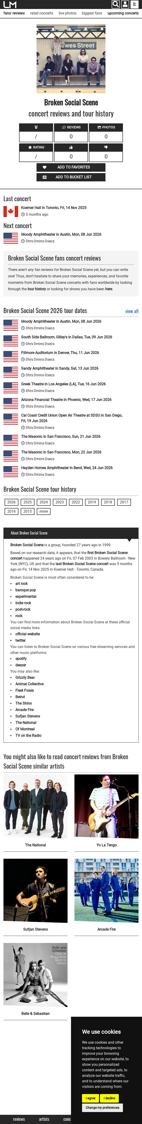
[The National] (35, 806)
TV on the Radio (28, 735)
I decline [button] (109, 1098)
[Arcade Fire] (106, 891)
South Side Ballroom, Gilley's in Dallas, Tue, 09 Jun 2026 (66, 337)
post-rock (22, 609)
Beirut (20, 697)
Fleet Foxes (24, 690)
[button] (125, 5)
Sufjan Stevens (27, 716)
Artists (44, 1119)
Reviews (19, 1119)
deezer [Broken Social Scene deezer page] (20, 665)
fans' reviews (14, 13)
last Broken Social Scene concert (82, 564)
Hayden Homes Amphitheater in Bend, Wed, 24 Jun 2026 (67, 468)
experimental (25, 596)
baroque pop (25, 590)
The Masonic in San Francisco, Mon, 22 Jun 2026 (61, 452)
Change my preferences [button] (102, 1107)
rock (18, 616)
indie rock (23, 603)
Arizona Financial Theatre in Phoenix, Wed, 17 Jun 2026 (66, 400)
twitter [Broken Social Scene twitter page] (20, 640)
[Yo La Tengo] (106, 806)
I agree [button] (90, 1098)
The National (25, 722)
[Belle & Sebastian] (35, 975)
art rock (21, 583)
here (108, 289)
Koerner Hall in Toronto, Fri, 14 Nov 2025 (53, 208)
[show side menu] (135, 4)
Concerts (70, 1119)
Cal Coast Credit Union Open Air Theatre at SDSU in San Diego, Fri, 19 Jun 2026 (71, 418)
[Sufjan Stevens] (35, 891)
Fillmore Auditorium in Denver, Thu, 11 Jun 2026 (60, 353)
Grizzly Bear (25, 677)
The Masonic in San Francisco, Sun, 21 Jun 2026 (60, 436)
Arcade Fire (24, 710)
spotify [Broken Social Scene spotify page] (21, 658)
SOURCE (72, 27)
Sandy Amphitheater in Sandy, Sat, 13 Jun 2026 (59, 368)
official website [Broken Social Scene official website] (27, 634)
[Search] (116, 4)
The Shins (23, 703)
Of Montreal (25, 729)
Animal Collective (29, 684)
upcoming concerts (123, 13)
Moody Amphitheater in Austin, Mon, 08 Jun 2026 (61, 234)
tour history (37, 289)
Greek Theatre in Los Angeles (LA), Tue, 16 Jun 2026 (63, 384)
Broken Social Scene (71, 102)
